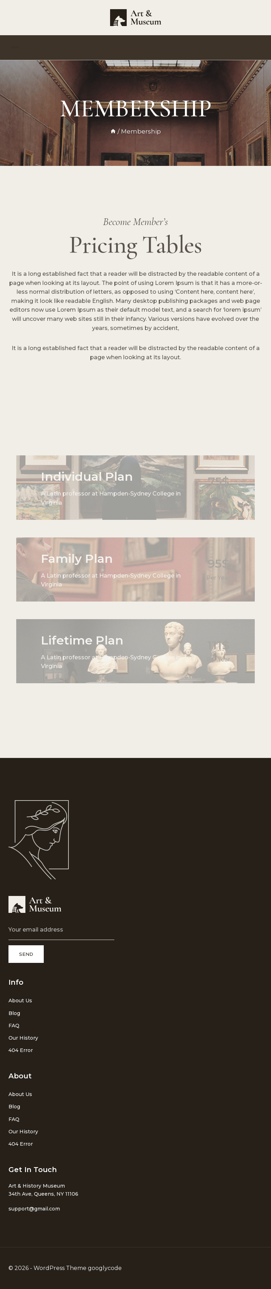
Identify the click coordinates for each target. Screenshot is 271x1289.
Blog (14, 1013)
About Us (20, 1000)
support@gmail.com (34, 1209)
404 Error (20, 1050)
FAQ (13, 1025)
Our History (23, 1038)
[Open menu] (15, 47)
